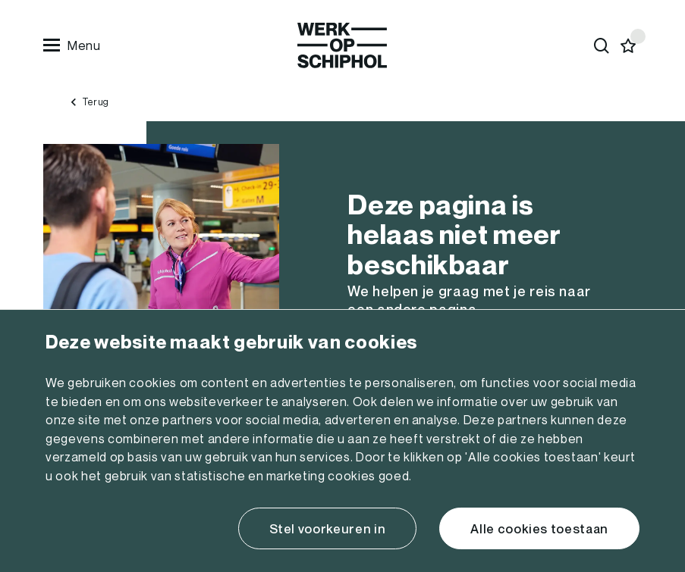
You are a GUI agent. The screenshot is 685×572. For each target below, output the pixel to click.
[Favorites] (628, 46)
